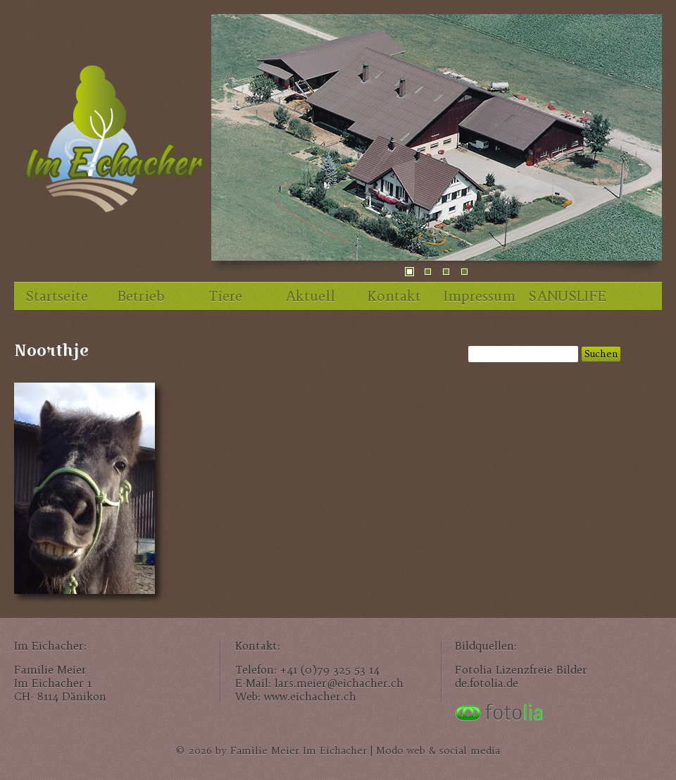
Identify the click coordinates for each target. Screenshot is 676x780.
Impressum (479, 295)
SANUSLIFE (567, 295)
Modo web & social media (438, 751)
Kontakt (394, 295)
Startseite (56, 295)
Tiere (225, 295)
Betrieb (141, 295)
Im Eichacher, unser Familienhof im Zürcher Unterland (112, 144)
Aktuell (310, 295)
